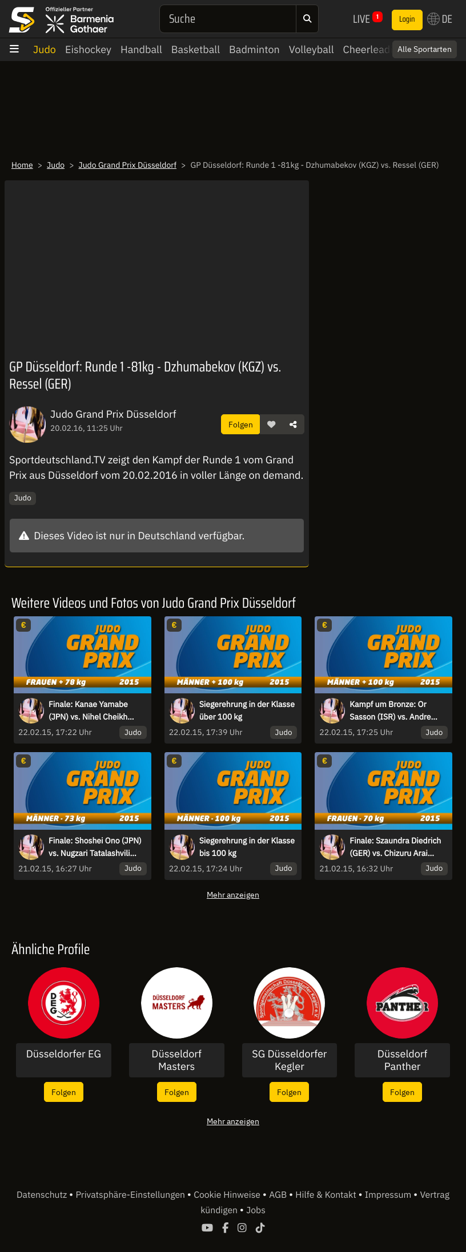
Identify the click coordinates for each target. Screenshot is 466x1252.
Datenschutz (43, 1195)
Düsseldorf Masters (176, 1060)
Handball (141, 49)
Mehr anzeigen (233, 894)
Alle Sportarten (424, 49)
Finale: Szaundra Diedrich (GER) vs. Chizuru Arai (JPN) (395, 847)
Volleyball (311, 49)
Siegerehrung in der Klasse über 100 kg (247, 710)
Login (407, 19)
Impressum (389, 1195)
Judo (44, 49)
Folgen (240, 424)
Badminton (254, 49)
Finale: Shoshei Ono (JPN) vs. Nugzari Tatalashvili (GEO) (95, 847)
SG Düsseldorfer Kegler (289, 1060)
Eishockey (88, 49)
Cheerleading (373, 49)
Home (22, 165)
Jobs (256, 1210)
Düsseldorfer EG (63, 1054)
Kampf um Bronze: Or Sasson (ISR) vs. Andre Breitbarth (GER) (390, 711)
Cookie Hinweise (228, 1195)
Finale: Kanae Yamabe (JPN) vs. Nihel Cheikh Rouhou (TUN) (88, 711)
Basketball (195, 49)
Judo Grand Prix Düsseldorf (128, 165)
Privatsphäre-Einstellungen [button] (131, 1195)
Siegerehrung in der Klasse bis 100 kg (247, 846)
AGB (279, 1195)
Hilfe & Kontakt (326, 1195)
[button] (271, 424)
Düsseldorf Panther (402, 1060)
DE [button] (439, 19)
